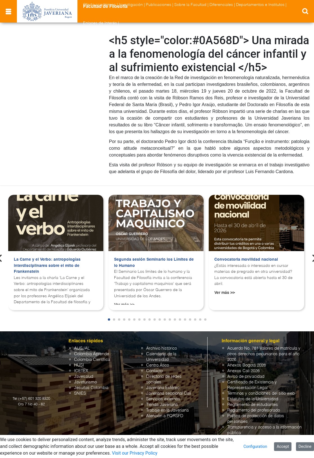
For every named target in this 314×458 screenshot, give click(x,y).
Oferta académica (99, 5)
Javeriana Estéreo (162, 388)
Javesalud (83, 376)
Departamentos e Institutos (260, 5)
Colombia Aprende (91, 354)
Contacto (154, 371)
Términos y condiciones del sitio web (261, 393)
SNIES (80, 393)
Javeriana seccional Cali (168, 393)
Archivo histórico (161, 348)
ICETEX (81, 371)
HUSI (79, 365)
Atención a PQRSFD (164, 416)
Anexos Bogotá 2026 (246, 365)
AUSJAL (82, 348)
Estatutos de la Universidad (252, 399)
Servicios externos (163, 399)
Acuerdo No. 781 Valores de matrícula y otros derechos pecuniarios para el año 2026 (263, 354)
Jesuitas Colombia (91, 388)
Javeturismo (85, 382)
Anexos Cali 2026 (243, 371)
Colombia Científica (92, 360)
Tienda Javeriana (162, 405)
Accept (283, 446)
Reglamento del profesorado (253, 410)
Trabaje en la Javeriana (167, 410)
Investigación (131, 5)
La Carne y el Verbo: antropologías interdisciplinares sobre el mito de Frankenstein (47, 266)
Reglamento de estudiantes (252, 405)
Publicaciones (158, 5)
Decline (305, 446)
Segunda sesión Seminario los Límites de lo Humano (154, 263)
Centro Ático (157, 365)
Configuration (255, 446)
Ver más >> (224, 293)
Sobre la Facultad (190, 5)
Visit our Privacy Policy (134, 453)
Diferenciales (221, 5)
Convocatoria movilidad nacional (246, 260)
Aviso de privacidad (245, 376)
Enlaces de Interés (100, 23)
